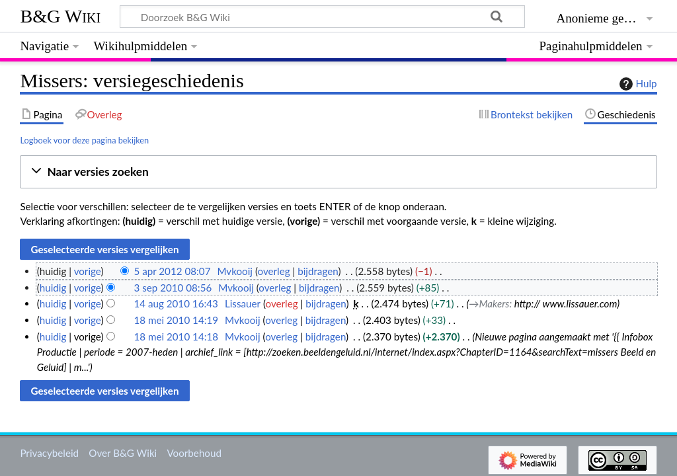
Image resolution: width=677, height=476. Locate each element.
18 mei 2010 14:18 (176, 336)
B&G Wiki (60, 16)
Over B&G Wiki (123, 453)
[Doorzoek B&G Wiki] (322, 16)
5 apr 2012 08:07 (172, 271)
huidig (53, 288)
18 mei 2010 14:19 (176, 320)
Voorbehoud (194, 453)
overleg (273, 271)
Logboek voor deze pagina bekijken (84, 140)
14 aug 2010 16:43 (176, 303)
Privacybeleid (49, 453)
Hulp (636, 84)
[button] (338, 172)
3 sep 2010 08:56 (173, 288)
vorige (87, 271)
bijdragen (318, 271)
